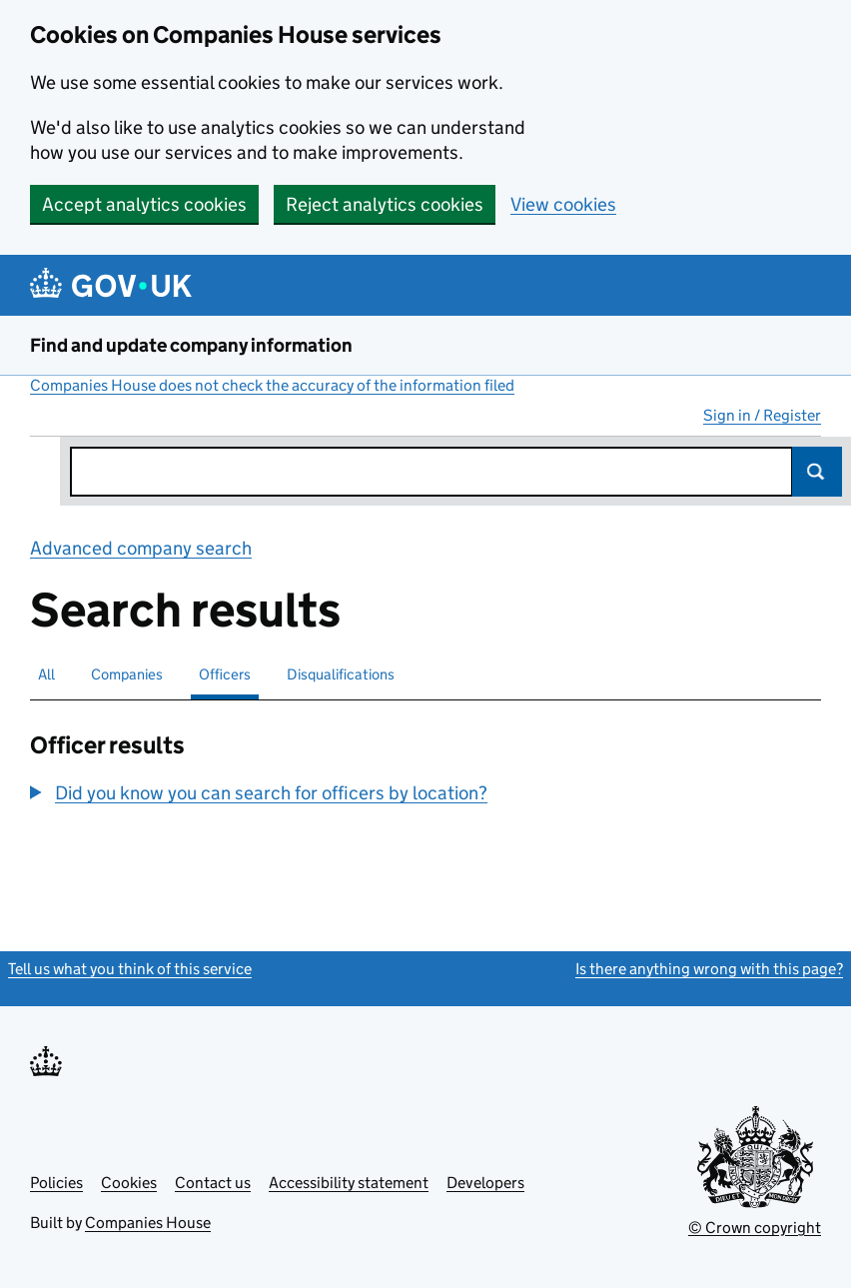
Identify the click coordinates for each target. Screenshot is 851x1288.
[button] (258, 792)
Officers (225, 673)
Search (817, 472)
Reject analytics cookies (384, 204)
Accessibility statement (348, 1182)
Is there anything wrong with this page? (709, 968)
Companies (127, 673)
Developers (485, 1182)
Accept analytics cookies (144, 204)
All (46, 673)
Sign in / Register (762, 415)
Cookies (129, 1182)
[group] (288, 795)
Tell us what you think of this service (130, 968)
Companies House (148, 1222)
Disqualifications (341, 673)
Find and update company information (191, 345)
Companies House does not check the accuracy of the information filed (272, 385)
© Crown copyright (754, 1227)
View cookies (563, 204)
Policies (56, 1182)
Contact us (213, 1182)
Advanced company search (141, 548)
